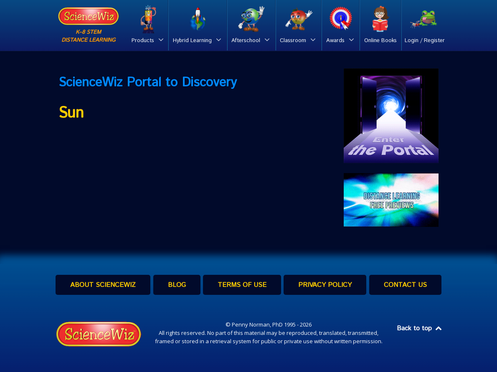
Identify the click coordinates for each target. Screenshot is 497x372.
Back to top (420, 328)
